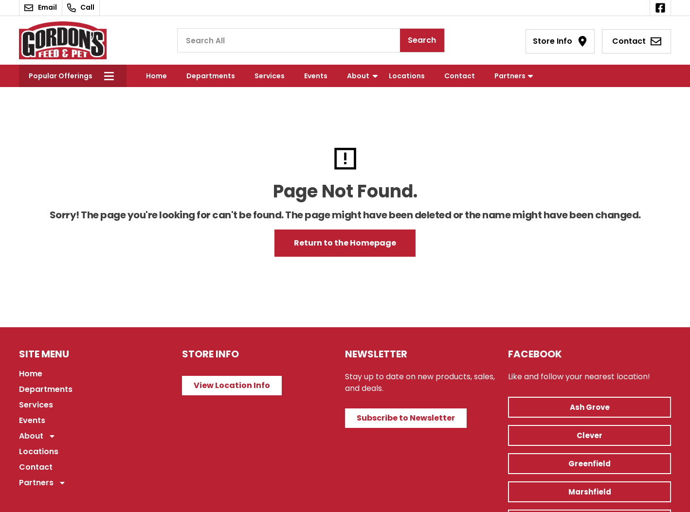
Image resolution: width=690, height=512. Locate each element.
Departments (210, 76)
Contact (459, 76)
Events (315, 76)
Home (156, 76)
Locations (407, 76)
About (358, 76)
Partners (510, 76)
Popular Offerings (60, 76)
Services (269, 76)
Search (422, 40)
